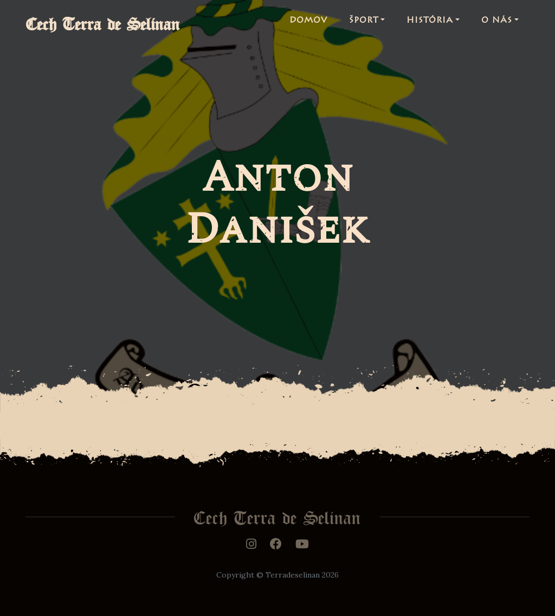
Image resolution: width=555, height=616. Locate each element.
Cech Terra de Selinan (113, 23)
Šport (364, 24)
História (429, 24)
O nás (496, 24)
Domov (308, 24)
